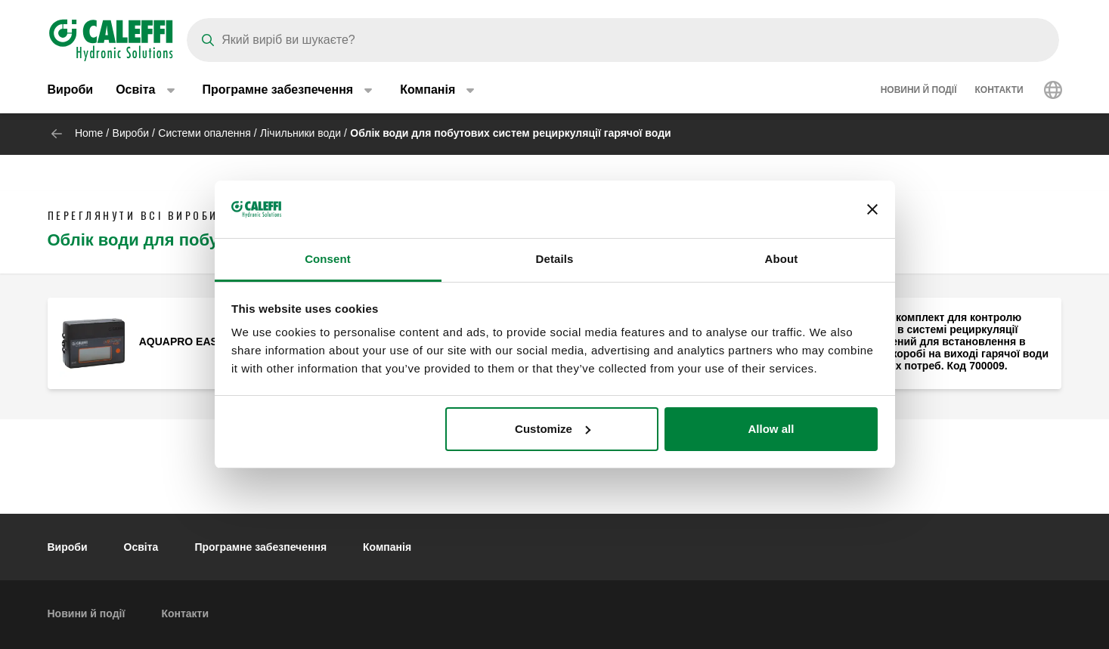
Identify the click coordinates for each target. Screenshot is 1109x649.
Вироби (71, 90)
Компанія (387, 547)
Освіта (141, 547)
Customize (552, 428)
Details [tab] (555, 258)
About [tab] (781, 258)
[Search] (623, 40)
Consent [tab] (328, 258)
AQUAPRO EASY (182, 341)
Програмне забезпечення (260, 547)
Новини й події (919, 90)
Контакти (999, 90)
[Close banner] (872, 209)
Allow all (771, 428)
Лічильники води (300, 133)
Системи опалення (204, 133)
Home (89, 133)
